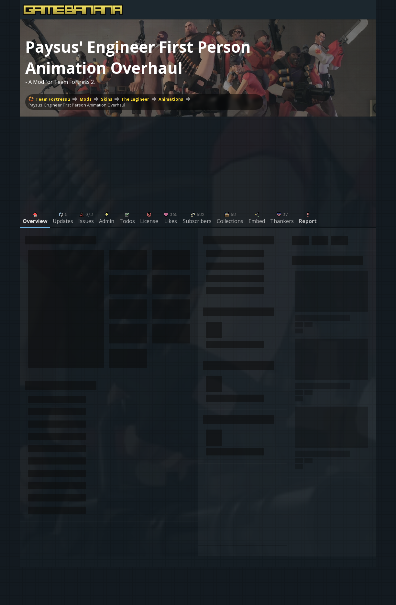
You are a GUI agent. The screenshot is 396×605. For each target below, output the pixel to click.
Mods (86, 99)
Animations (171, 99)
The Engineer (135, 99)
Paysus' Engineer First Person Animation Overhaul (76, 105)
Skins (106, 99)
